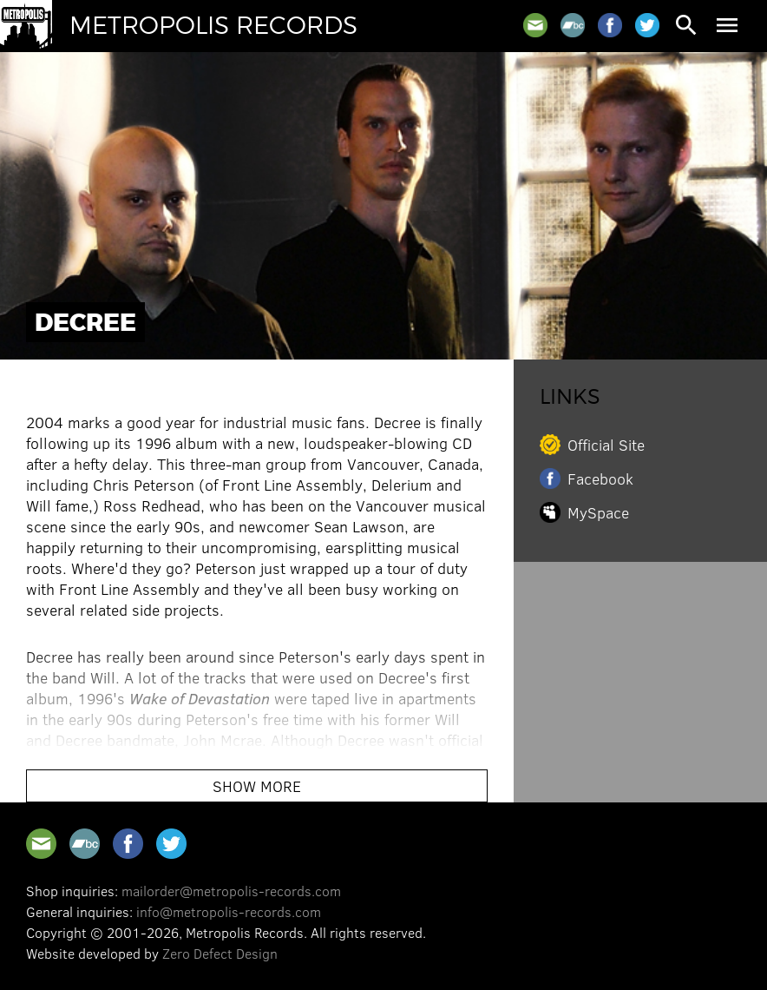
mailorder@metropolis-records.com (231, 890)
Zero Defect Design (220, 953)
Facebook (600, 478)
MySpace (598, 512)
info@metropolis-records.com (228, 911)
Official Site (606, 444)
